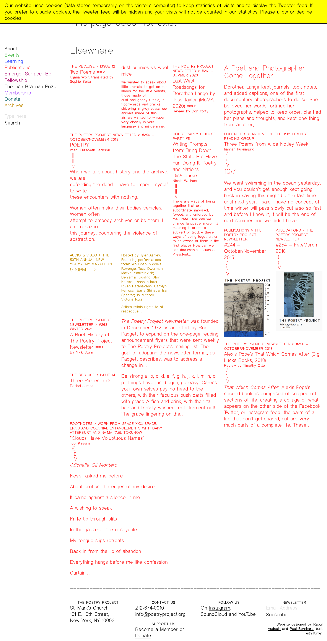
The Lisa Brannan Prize (30, 86)
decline (304, 12)
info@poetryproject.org (160, 614)
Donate (12, 99)
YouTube (247, 614)
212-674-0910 (149, 608)
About (11, 48)
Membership (18, 93)
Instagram (219, 608)
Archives (14, 105)
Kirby (317, 633)
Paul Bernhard (302, 629)
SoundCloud (214, 614)
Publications (18, 67)
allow (282, 12)
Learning (14, 61)
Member (169, 629)
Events (12, 55)
